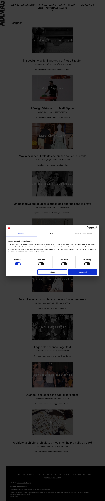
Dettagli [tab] (52, 234)
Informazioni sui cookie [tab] (83, 234)
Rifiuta (52, 272)
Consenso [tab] (21, 234)
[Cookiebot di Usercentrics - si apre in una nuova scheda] (88, 227)
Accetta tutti (82, 272)
